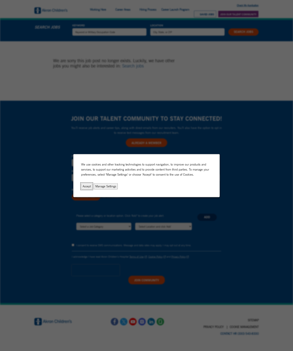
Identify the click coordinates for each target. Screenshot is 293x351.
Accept (87, 186)
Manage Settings (105, 186)
